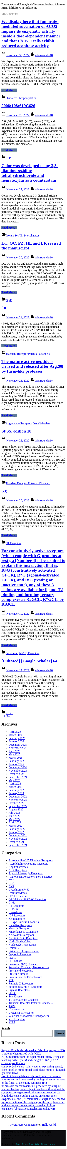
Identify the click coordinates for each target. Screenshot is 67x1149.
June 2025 (14, 751)
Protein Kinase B (18, 973)
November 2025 (18, 747)
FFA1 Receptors (18, 896)
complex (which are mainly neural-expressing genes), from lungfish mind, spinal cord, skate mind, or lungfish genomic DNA (33, 1069)
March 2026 (16, 734)
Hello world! (49, 1124)
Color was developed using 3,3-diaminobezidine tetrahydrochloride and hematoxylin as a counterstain (29, 173)
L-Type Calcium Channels (24, 921)
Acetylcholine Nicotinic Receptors (28, 863)
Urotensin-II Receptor (21, 1012)
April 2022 (15, 822)
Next (8, 716)
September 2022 (18, 806)
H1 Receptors (13, 543)
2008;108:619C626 (18, 105)
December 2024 (18, 767)
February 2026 (17, 738)
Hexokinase (15, 912)
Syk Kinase (15, 996)
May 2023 (14, 780)
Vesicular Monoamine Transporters (29, 1015)
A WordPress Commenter (23, 1124)
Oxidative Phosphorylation (21, 98)
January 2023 (16, 793)
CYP (11, 886)
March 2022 (16, 825)
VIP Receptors (17, 1019)
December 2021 (18, 835)
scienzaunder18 (44, 55)
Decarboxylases (18, 892)
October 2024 (16, 773)
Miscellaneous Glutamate (23, 931)
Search (5, 1028)
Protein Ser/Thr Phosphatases (22, 235)
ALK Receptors (18, 870)
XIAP (12, 1022)
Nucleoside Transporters (22, 944)
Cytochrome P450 (19, 889)
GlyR (9, 300)
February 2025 (17, 760)
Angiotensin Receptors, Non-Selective (28, 423)
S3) (4, 491)
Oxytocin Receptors (20, 954)
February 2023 (17, 790)
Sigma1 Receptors (19, 990)
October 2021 (16, 841)
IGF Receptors (17, 915)
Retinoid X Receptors (21, 983)
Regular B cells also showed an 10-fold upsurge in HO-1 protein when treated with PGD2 (33, 1052)
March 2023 (16, 786)
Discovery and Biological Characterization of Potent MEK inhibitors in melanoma (33, 6)
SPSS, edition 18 (16, 431)
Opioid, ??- (15, 947)
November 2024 (18, 770)
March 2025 (16, 757)
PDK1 (9, 713)
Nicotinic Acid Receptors (23, 938)
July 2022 (14, 812)
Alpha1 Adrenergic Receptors (26, 873)
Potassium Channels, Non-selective (29, 967)
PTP (8, 157)
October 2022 (16, 803)
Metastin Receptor (19, 928)
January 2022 (16, 832)
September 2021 (18, 845)
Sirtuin (12, 993)
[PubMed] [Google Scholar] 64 (29, 661)
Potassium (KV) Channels (23, 964)
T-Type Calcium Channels (23, 999)
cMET (12, 879)
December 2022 (18, 796)
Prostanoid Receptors (21, 970)
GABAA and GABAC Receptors (27, 899)
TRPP (12, 1006)
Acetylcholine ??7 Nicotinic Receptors (31, 860)
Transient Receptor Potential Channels (28, 353)
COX (12, 883)
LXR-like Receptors (20, 925)
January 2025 (16, 764)
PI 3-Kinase (15, 960)
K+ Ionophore (17, 918)
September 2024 (18, 777)
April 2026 (15, 731)
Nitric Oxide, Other (20, 941)
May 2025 (14, 754)
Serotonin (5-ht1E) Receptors (22, 653)
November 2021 (18, 838)
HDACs (13, 909)
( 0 (3, 308)
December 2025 (18, 744)
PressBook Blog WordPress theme (35, 1144)
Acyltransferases (18, 866)
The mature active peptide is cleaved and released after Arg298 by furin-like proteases (32, 366)
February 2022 (17, 828)
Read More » (9, 90)
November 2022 (18, 799)
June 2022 (14, 815)
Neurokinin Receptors (21, 934)
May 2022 (14, 819)
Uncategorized (17, 1009)
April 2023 (15, 783)
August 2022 (16, 809)
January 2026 (16, 741)
